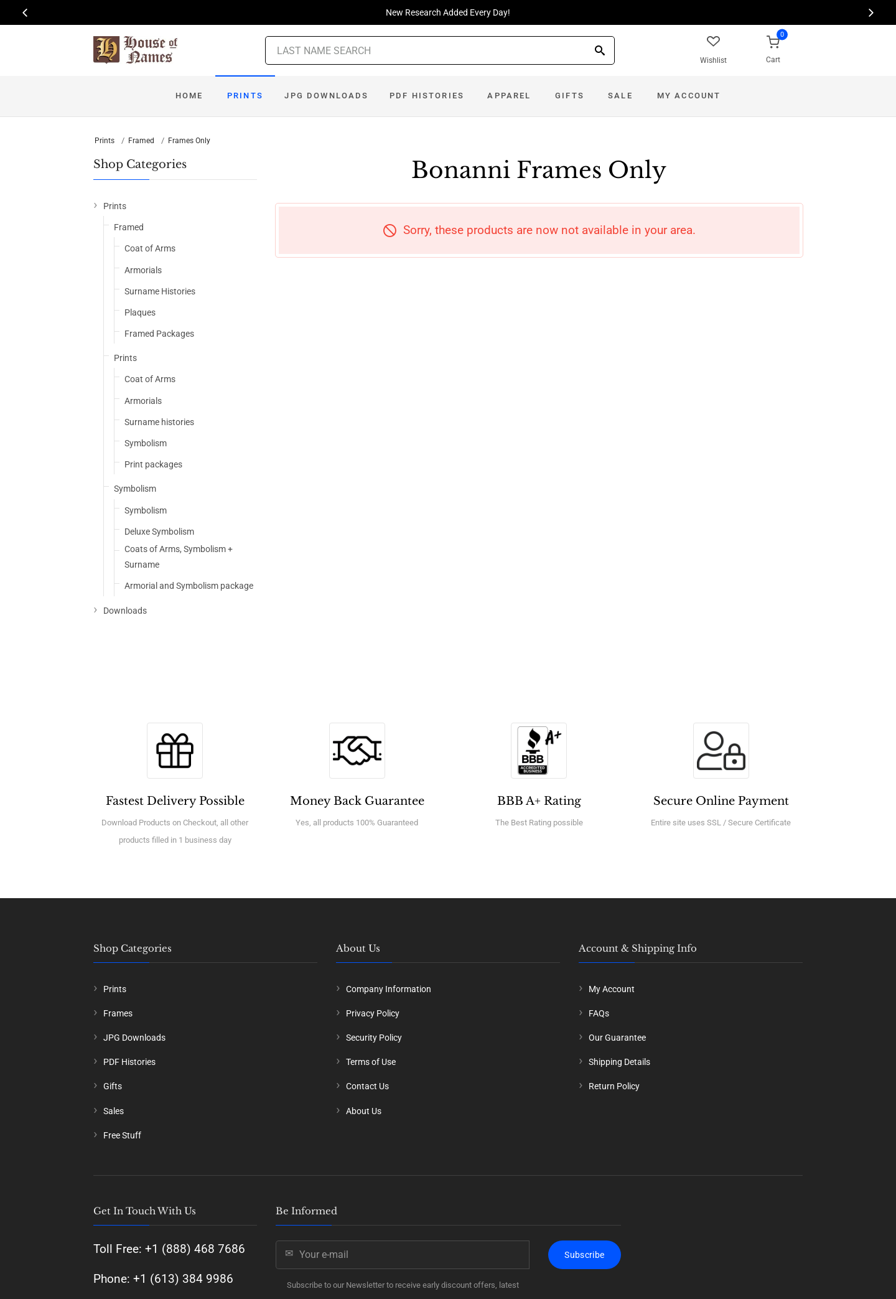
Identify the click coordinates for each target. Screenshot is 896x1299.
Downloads (125, 611)
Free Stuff (122, 1135)
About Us (363, 1111)
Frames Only (189, 140)
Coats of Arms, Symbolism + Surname (178, 557)
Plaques (140, 312)
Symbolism (145, 443)
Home (189, 95)
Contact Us (367, 1086)
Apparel (509, 95)
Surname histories (159, 422)
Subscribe (584, 1255)
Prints (245, 95)
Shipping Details (619, 1062)
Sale (620, 95)
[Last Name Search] (440, 50)
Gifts (569, 95)
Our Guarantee (617, 1038)
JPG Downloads (326, 95)
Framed (141, 140)
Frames (118, 1013)
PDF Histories (427, 95)
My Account (689, 95)
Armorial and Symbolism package (188, 586)
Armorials (143, 270)
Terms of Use (371, 1062)
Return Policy (614, 1086)
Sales (113, 1111)
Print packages (153, 464)
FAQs (599, 1013)
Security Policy (374, 1038)
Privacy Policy (372, 1013)
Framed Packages (159, 334)
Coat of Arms (149, 248)
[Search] (600, 51)
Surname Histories (159, 291)
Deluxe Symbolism (159, 532)
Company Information (388, 989)
